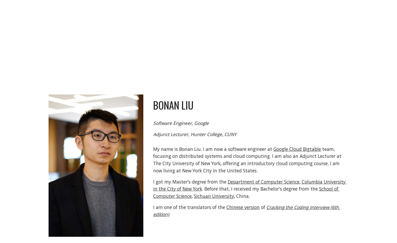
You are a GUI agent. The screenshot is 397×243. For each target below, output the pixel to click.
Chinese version (243, 207)
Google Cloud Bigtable (297, 149)
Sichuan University (214, 196)
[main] (211, 44)
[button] (391, 7)
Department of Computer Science (263, 182)
